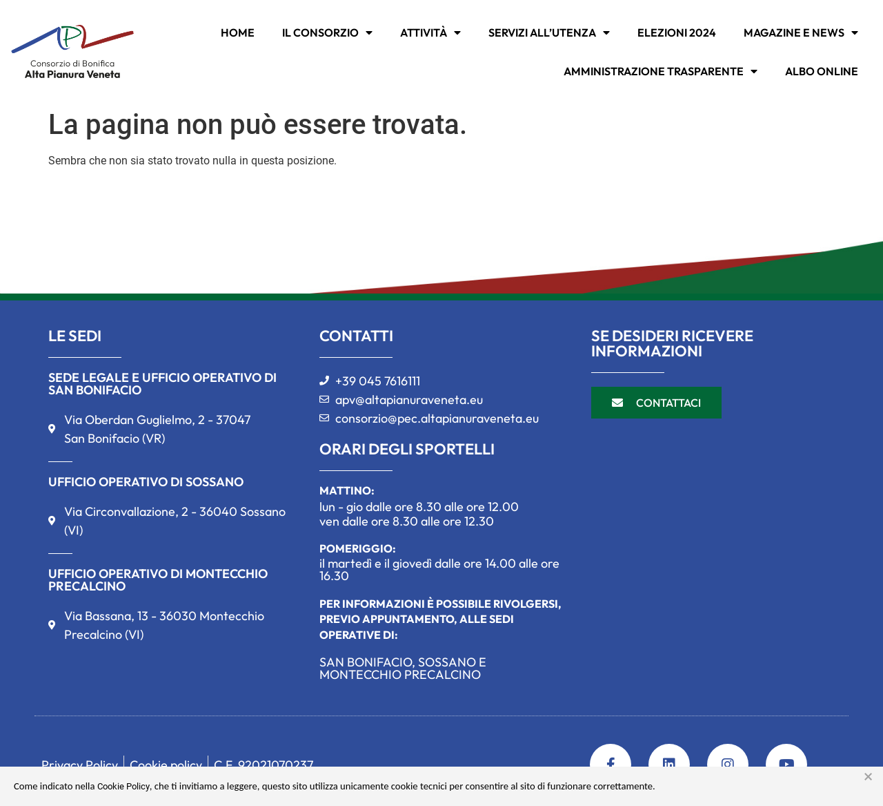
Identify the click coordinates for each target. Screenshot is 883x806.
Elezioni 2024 (676, 32)
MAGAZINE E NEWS (801, 32)
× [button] (868, 777)
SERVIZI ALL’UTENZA (549, 32)
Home (238, 32)
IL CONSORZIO (327, 32)
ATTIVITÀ (430, 32)
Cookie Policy (123, 786)
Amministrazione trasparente (660, 71)
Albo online (821, 71)
